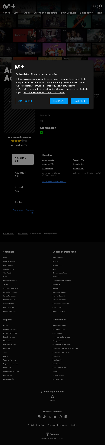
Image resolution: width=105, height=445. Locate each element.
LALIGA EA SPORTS (10, 333)
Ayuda (52, 398)
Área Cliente (57, 333)
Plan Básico (56, 356)
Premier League (9, 337)
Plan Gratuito (68, 12)
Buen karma (47, 168)
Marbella (55, 288)
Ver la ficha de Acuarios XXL (54, 182)
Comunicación (57, 379)
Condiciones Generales (61, 337)
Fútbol (26, 12)
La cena (55, 261)
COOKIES (74, 425)
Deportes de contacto (11, 364)
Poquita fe (56, 284)
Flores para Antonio (59, 273)
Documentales (8, 307)
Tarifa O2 (55, 371)
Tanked (19, 202)
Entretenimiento (9, 311)
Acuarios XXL (20, 159)
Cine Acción (7, 273)
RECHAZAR (59, 101)
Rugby (5, 356)
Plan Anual (56, 364)
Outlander (56, 277)
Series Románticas (10, 292)
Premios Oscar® (58, 296)
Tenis (99, 12)
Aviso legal (52, 425)
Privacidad (63, 425)
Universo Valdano (9, 345)
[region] (52, 85)
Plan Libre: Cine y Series (61, 352)
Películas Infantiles (10, 281)
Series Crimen (8, 304)
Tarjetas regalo (58, 375)
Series (6, 12)
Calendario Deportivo (11, 371)
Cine (16, 12)
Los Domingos (57, 258)
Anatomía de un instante (61, 281)
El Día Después (8, 341)
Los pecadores (57, 265)
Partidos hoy (7, 375)
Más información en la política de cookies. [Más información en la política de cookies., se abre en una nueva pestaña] (44, 92)
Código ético (57, 341)
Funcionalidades (58, 329)
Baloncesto (86, 12)
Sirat (54, 269)
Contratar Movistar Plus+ (61, 345)
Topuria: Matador (9, 360)
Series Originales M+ (10, 288)
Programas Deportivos (60, 304)
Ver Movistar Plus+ (59, 325)
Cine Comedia (8, 269)
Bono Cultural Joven (60, 368)
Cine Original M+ (9, 261)
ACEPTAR (80, 101)
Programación (8, 379)
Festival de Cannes (59, 292)
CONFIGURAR (25, 101)
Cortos (5, 277)
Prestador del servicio (36, 425)
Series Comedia (9, 300)
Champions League (10, 329)
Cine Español (8, 265)
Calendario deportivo (45, 12)
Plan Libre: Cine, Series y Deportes (65, 348)
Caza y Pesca (57, 307)
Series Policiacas (9, 296)
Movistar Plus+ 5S (58, 311)
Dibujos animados (59, 300)
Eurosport (7, 368)
